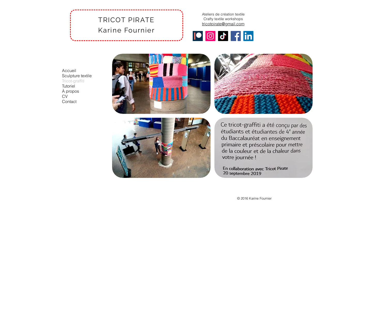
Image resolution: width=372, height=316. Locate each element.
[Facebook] (236, 36)
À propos (70, 91)
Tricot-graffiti (73, 80)
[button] (161, 84)
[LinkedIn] (248, 36)
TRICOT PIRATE (126, 20)
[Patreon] (198, 36)
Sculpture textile (77, 75)
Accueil (69, 70)
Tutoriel (68, 86)
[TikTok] (223, 36)
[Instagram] (210, 36)
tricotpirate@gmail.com (223, 23)
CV (65, 96)
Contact (69, 101)
